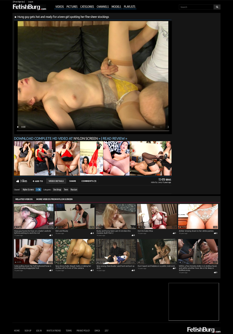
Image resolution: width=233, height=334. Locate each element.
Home (17, 330)
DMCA (97, 330)
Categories (87, 6)
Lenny (160, 182)
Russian (74, 189)
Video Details (56, 181)
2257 (106, 330)
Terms (69, 330)
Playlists (129, 6)
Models (116, 6)
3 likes (23, 181)
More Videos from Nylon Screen (54, 199)
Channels (103, 6)
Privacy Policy (83, 330)
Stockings (57, 189)
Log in (30, 2)
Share (72, 181)
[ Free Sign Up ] (19, 2)
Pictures (71, 6)
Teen (66, 189)
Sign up (28, 330)
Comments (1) (88, 181)
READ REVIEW (114, 138)
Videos (59, 6)
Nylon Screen (28, 189)
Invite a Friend (54, 330)
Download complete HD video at (56, 138)
